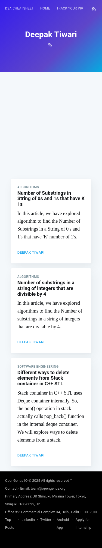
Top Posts (9, 524)
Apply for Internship (83, 524)
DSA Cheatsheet (19, 8)
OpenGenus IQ (16, 480)
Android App (63, 524)
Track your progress (76, 8)
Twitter (45, 520)
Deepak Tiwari (31, 252)
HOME (45, 8)
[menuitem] (19, 8)
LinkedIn (28, 520)
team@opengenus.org (48, 488)
